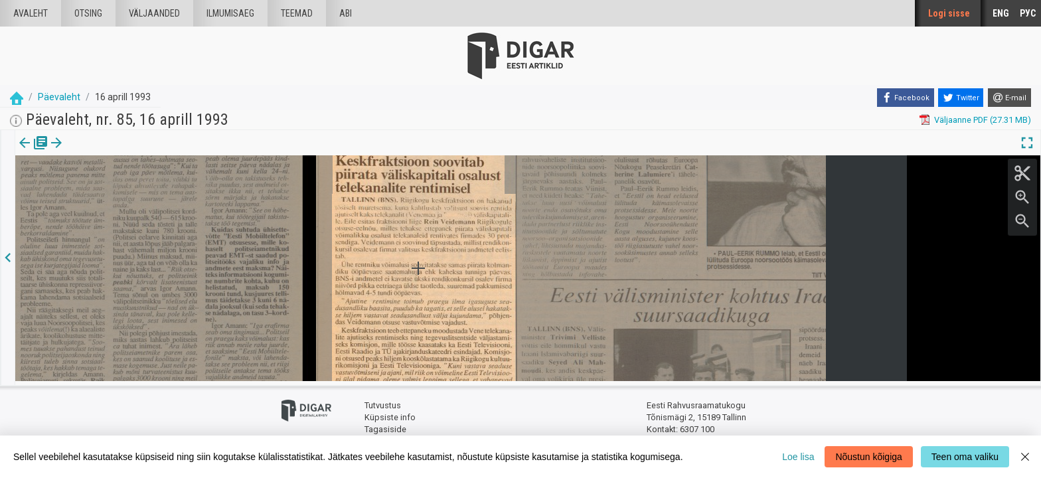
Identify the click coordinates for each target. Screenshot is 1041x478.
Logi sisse (949, 13)
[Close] (1025, 456)
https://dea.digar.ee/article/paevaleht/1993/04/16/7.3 (118, 220)
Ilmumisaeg (230, 13)
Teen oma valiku (965, 456)
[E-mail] (1009, 97)
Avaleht (30, 13)
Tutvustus (382, 402)
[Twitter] (960, 97)
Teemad (297, 13)
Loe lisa (798, 456)
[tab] (33, 152)
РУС (1028, 13)
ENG (1001, 13)
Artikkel (93, 152)
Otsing (88, 13)
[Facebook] (905, 97)
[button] (113, 152)
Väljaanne (33, 152)
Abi (345, 13)
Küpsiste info (390, 413)
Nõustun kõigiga (868, 456)
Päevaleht (59, 97)
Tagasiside (385, 425)
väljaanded (154, 13)
